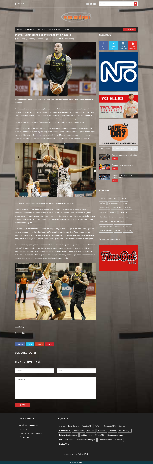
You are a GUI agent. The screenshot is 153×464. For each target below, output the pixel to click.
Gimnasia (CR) (113, 203)
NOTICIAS (29, 29)
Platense (118, 231)
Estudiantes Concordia (108, 217)
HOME (19, 29)
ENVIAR (22, 405)
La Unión (113, 212)
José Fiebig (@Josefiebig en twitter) (30, 39)
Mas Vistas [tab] (105, 149)
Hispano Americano (117, 221)
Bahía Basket (104, 208)
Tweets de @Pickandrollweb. (109, 239)
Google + (40, 344)
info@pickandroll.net (28, 425)
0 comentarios (67, 39)
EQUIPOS (41, 29)
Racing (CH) (128, 231)
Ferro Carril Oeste (106, 226)
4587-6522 (24, 429)
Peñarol (102, 203)
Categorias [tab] (131, 149)
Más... (115, 158)
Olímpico (128, 208)
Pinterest (50, 344)
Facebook (20, 344)
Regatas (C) (124, 198)
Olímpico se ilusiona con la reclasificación (122, 176)
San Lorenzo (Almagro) (123, 226)
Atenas (102, 198)
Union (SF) (103, 221)
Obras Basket (117, 208)
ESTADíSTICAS (55, 29)
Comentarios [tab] (118, 149)
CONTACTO (69, 29)
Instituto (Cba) (124, 217)
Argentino (103, 212)
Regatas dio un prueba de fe (122, 165)
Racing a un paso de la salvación (124, 155)
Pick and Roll (83, 454)
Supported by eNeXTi (76, 462)
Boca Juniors (112, 198)
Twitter (30, 344)
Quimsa (124, 203)
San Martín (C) (124, 212)
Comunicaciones (106, 231)
